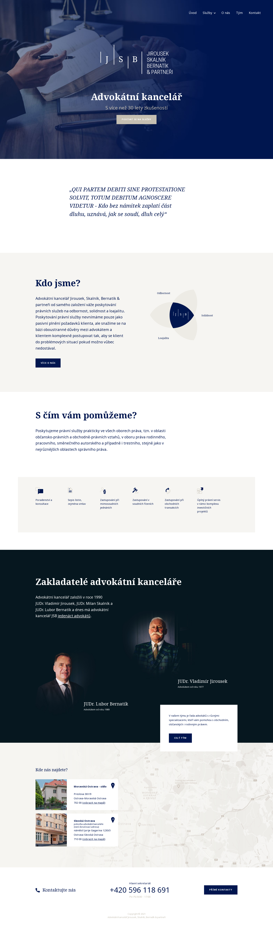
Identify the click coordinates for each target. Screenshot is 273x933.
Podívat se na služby (136, 119)
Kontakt (255, 13)
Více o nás (48, 362)
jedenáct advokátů (74, 615)
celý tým (180, 737)
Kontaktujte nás (59, 890)
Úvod (193, 13)
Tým (239, 13)
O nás (225, 13)
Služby (207, 13)
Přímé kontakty (220, 889)
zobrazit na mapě (93, 802)
